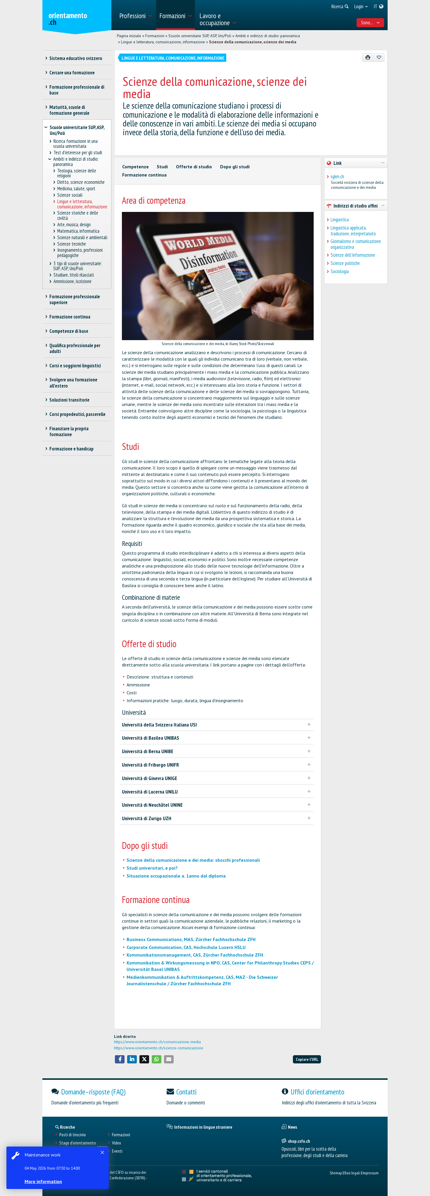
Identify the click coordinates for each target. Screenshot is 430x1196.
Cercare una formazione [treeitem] (72, 72)
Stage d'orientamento (77, 1143)
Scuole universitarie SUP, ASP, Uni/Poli (199, 35)
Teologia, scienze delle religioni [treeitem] (76, 173)
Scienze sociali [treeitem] (70, 195)
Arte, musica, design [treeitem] (74, 225)
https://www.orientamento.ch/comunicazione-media (157, 1041)
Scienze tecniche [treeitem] (71, 244)
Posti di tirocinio (72, 1134)
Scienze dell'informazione (353, 255)
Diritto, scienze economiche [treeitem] (81, 182)
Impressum (370, 1173)
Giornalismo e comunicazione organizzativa (356, 244)
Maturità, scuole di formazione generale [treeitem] (69, 110)
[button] (120, 1059)
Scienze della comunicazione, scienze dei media (252, 41)
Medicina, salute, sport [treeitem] (76, 189)
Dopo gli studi (235, 166)
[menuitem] (135, 15)
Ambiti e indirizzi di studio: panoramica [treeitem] (76, 161)
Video (116, 1143)
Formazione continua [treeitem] (70, 316)
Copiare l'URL (307, 1059)
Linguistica (340, 219)
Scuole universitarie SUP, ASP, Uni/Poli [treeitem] (77, 130)
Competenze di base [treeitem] (69, 331)
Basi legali (352, 1173)
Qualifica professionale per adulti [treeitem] (75, 348)
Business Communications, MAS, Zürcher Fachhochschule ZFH (191, 939)
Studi (162, 166)
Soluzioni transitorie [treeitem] (69, 400)
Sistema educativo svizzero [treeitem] (76, 58)
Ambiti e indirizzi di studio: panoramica (267, 35)
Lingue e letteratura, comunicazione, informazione (163, 41)
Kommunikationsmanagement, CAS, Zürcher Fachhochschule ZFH (195, 955)
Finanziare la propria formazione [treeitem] (69, 431)
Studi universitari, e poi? (152, 868)
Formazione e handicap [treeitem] (71, 448)
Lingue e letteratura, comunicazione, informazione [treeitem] (82, 204)
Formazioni (154, 35)
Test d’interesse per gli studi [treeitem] (77, 153)
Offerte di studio (194, 166)
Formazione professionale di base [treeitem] (77, 90)
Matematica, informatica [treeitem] (78, 231)
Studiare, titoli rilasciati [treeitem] (73, 275)
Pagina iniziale (129, 35)
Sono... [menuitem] (370, 22)
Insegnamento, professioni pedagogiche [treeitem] (80, 252)
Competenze (135, 166)
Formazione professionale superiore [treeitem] (74, 299)
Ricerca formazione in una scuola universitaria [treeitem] (75, 144)
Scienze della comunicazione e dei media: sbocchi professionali (193, 860)
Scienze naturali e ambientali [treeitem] (82, 237)
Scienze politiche (345, 263)
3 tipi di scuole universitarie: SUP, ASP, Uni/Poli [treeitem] (77, 266)
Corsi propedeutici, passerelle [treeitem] (77, 414)
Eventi (117, 1151)
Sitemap (336, 1173)
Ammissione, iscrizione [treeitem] (72, 281)
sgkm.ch (337, 176)
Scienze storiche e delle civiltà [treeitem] (78, 215)
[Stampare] (367, 57)
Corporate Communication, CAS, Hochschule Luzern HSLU (186, 947)
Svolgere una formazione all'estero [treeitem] (73, 382)
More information (44, 1181)
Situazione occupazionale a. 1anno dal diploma (176, 876)
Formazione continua (144, 175)
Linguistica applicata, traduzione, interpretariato (353, 231)
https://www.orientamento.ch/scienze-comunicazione (158, 1048)
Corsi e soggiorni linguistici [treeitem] (75, 365)
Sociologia (340, 271)
